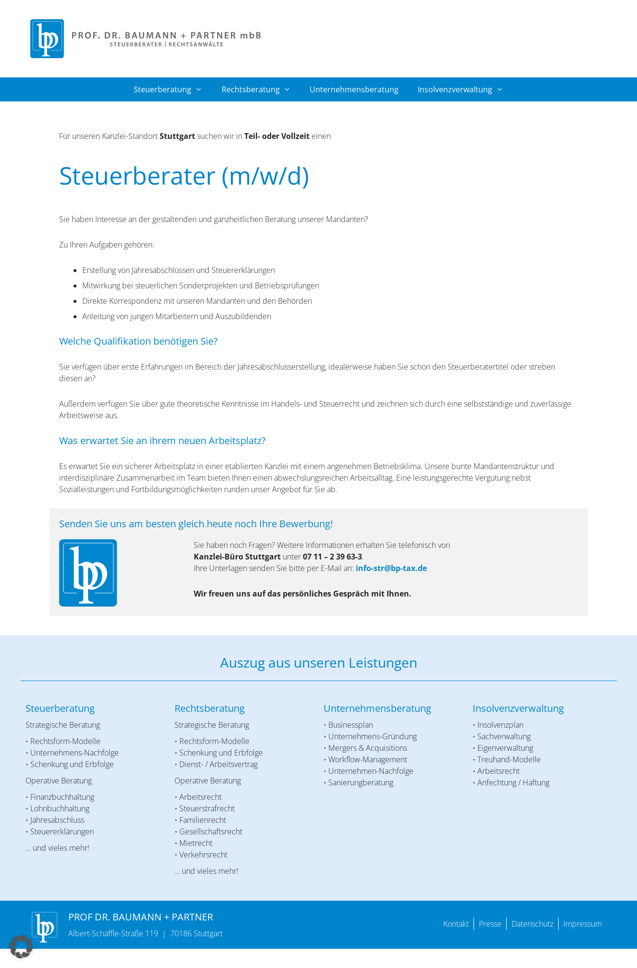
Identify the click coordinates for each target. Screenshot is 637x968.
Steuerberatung (173, 89)
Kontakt (456, 923)
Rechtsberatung (261, 89)
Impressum (582, 923)
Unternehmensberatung (354, 89)
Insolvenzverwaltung (465, 89)
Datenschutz (532, 923)
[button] (21, 947)
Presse (490, 923)
